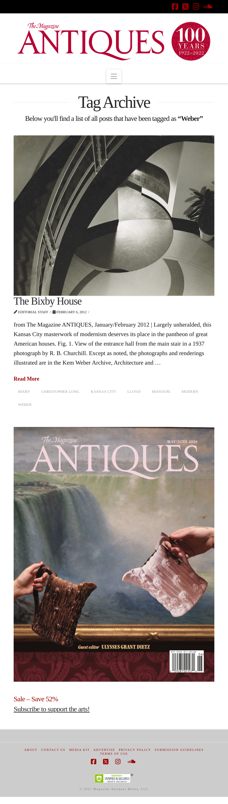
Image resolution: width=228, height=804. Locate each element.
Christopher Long (61, 391)
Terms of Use (114, 753)
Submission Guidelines (179, 749)
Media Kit (79, 749)
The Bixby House (48, 301)
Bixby (24, 391)
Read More (26, 379)
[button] (113, 76)
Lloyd (133, 391)
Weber (25, 404)
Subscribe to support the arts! (52, 709)
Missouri (161, 391)
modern (189, 391)
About (30, 749)
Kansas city (103, 391)
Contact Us (53, 749)
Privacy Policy (135, 749)
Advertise (104, 749)
